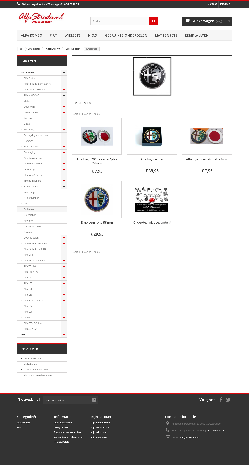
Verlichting (29, 169)
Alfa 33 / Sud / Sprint (34, 260)
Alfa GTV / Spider (32, 323)
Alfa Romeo (31, 35)
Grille (26, 203)
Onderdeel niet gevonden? (152, 222)
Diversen (28, 232)
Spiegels (28, 220)
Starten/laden (30, 112)
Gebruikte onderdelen (126, 35)
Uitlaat (26, 123)
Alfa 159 (27, 294)
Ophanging (29, 152)
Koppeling (28, 129)
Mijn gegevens (99, 437)
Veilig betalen (30, 364)
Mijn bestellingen (100, 422)
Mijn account (101, 416)
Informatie (29, 349)
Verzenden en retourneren (37, 375)
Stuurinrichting (31, 146)
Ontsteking (29, 106)
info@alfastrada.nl (189, 437)
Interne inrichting (32, 180)
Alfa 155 (27, 283)
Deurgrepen (29, 215)
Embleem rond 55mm (97, 222)
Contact (212, 4)
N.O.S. (92, 35)
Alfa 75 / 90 (29, 266)
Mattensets (166, 35)
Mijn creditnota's (100, 427)
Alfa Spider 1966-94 (34, 89)
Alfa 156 (27, 289)
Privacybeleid (61, 441)
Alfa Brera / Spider (33, 300)
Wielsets (73, 35)
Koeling (27, 118)
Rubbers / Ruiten (32, 226)
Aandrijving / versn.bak (35, 135)
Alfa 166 (27, 311)
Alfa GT (27, 317)
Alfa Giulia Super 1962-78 (37, 84)
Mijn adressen (99, 432)
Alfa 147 (27, 277)
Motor (26, 101)
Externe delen (31, 186)
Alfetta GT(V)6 (31, 95)
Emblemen (29, 209)
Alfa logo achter (152, 159)
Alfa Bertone (30, 78)
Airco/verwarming (32, 158)
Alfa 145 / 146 (31, 272)
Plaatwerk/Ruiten (32, 175)
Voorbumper (30, 192)
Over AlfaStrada (32, 358)
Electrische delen (32, 163)
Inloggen (225, 4)
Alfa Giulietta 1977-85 (35, 243)
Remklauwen (197, 35)
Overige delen (31, 237)
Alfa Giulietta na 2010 (35, 249)
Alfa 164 (27, 306)
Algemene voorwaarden (36, 369)
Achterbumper (31, 197)
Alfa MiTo (28, 254)
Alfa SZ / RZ (30, 329)
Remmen (28, 141)
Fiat (53, 35)
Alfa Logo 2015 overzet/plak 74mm (97, 161)
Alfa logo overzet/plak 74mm (207, 159)
